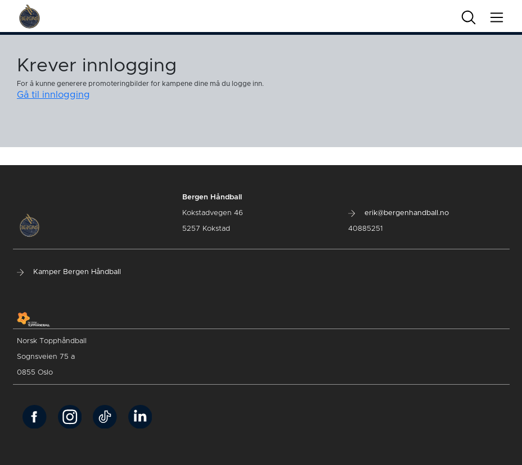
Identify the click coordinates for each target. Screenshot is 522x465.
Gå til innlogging (53, 94)
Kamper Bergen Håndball (69, 272)
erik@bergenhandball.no (398, 213)
